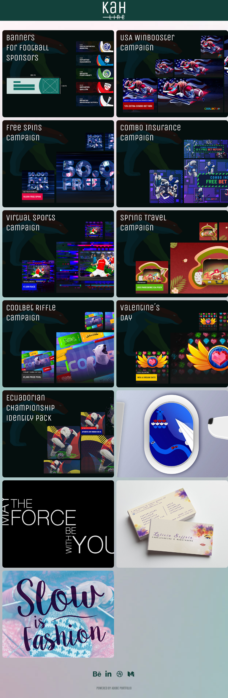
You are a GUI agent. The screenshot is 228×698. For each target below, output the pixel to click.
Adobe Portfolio (122, 688)
